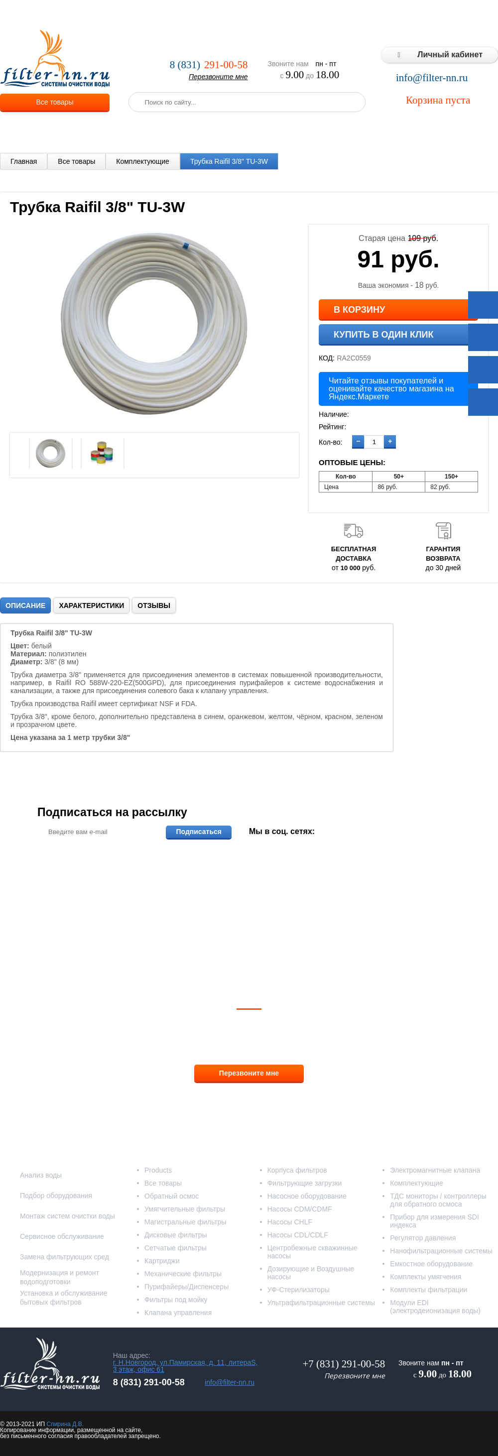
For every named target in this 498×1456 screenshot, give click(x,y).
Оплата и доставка (222, 15)
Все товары (55, 102)
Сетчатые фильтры (175, 1248)
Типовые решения (386, 15)
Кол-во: (330, 442)
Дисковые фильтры (175, 1235)
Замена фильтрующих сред (64, 1257)
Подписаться (199, 832)
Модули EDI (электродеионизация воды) (435, 1307)
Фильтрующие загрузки (304, 1183)
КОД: (327, 358)
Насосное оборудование (307, 1196)
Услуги (169, 15)
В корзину (359, 310)
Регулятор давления (423, 1238)
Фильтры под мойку (176, 1300)
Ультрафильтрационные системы (321, 1303)
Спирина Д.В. (65, 1424)
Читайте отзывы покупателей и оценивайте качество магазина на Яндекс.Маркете (391, 388)
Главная (23, 161)
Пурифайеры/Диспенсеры (186, 1287)
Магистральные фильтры (185, 1222)
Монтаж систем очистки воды (67, 1216)
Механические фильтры (183, 1274)
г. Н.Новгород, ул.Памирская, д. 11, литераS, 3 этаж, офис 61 (185, 1366)
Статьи (439, 15)
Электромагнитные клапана (435, 1170)
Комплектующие (142, 161)
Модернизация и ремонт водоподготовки (59, 1277)
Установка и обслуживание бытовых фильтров (63, 1297)
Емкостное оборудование (431, 1264)
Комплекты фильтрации (428, 1290)
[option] (51, 453)
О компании (127, 15)
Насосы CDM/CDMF (299, 1209)
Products (158, 1170)
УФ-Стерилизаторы (298, 1290)
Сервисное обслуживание (62, 1236)
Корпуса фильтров (297, 1170)
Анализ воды (41, 1175)
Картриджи (162, 1261)
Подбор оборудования (56, 1196)
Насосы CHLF (289, 1222)
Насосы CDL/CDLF (297, 1235)
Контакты (478, 15)
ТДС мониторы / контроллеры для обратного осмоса (438, 1200)
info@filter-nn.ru (432, 78)
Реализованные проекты (305, 15)
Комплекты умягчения (425, 1277)
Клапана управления (178, 1313)
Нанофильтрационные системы (441, 1251)
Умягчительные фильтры (184, 1209)
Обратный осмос (171, 1196)
